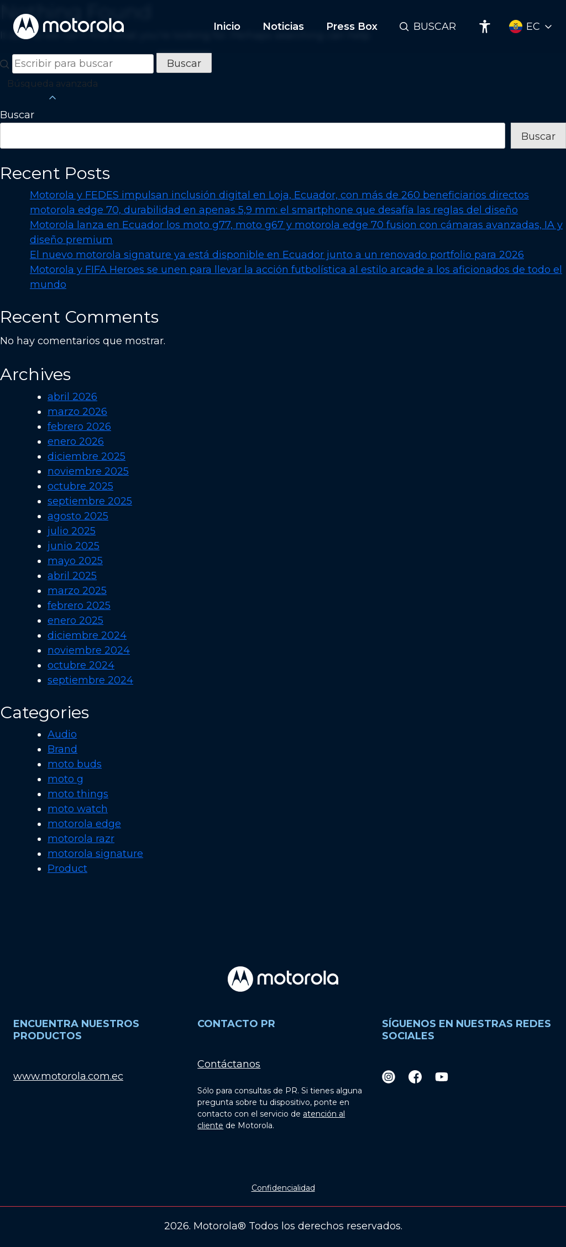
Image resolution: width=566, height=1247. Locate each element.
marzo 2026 (77, 412)
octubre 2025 (80, 486)
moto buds (75, 764)
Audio (62, 734)
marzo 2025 (77, 591)
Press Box (352, 26)
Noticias (283, 26)
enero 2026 (76, 441)
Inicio (226, 26)
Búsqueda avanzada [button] (52, 91)
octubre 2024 (81, 665)
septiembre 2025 (90, 501)
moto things (78, 794)
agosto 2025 (78, 516)
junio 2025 (73, 546)
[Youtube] (441, 1076)
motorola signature (95, 854)
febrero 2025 (79, 605)
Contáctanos (228, 1064)
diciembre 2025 (86, 456)
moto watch (78, 809)
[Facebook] (415, 1076)
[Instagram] (388, 1076)
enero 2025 (75, 620)
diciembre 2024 (87, 635)
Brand (62, 749)
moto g (65, 779)
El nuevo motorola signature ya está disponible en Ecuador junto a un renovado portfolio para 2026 (277, 255)
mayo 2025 (75, 561)
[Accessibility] (484, 26)
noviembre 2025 (88, 471)
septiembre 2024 (90, 680)
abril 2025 (72, 576)
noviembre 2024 (89, 650)
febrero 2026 (79, 426)
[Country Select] (531, 26)
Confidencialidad (283, 1188)
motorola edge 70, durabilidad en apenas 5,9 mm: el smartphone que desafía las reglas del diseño (274, 210)
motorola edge (84, 824)
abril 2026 (72, 397)
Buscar (434, 26)
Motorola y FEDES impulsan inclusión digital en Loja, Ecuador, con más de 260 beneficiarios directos (279, 195)
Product (67, 868)
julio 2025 (72, 531)
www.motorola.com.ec (68, 1076)
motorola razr (81, 839)
